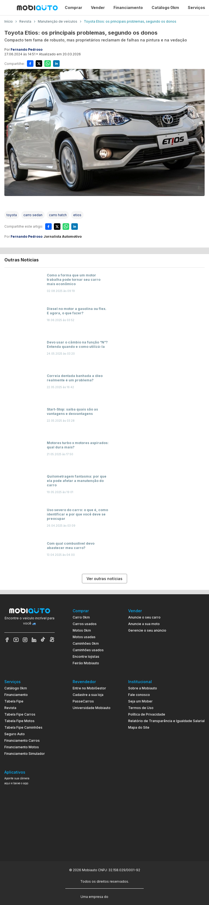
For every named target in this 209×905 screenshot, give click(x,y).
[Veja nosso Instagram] (25, 639)
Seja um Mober (140, 701)
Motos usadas (84, 637)
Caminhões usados (88, 650)
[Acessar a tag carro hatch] (58, 215)
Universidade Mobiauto (91, 708)
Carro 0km (81, 617)
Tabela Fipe (13, 701)
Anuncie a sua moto (144, 624)
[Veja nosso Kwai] (52, 639)
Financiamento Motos (21, 747)
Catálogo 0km (15, 688)
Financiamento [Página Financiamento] (128, 7)
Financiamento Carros (22, 740)
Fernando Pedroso (26, 49)
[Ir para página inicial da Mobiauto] (37, 7)
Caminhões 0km (86, 643)
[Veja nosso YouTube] (16, 639)
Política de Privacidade (146, 714)
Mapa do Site (138, 727)
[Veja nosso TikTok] (43, 639)
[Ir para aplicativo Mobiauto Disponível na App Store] (29, 843)
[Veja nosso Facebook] (7, 639)
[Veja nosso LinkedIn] (34, 639)
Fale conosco (139, 695)
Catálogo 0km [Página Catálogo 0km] (165, 7)
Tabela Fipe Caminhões (23, 727)
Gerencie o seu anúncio (147, 630)
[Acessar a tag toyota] (11, 215)
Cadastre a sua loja (88, 695)
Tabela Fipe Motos (19, 721)
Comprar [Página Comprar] (73, 7)
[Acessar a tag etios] (77, 215)
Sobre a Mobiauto (142, 688)
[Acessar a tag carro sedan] (33, 215)
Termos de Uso (140, 708)
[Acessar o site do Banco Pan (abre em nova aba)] (120, 896)
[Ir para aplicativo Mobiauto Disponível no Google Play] (29, 828)
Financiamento (16, 695)
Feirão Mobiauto (86, 663)
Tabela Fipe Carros (19, 714)
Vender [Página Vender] (98, 7)
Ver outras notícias (104, 578)
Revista (10, 708)
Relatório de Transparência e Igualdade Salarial (166, 721)
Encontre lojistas (86, 656)
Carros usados (85, 624)
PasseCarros (83, 701)
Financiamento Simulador (24, 754)
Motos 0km (82, 630)
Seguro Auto (14, 734)
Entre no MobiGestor (89, 688)
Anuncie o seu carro (144, 617)
